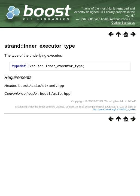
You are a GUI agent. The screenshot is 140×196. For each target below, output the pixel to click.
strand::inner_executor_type (39, 46)
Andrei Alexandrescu (114, 19)
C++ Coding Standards (123, 20)
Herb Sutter (87, 19)
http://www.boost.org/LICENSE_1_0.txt (114, 109)
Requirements (18, 78)
